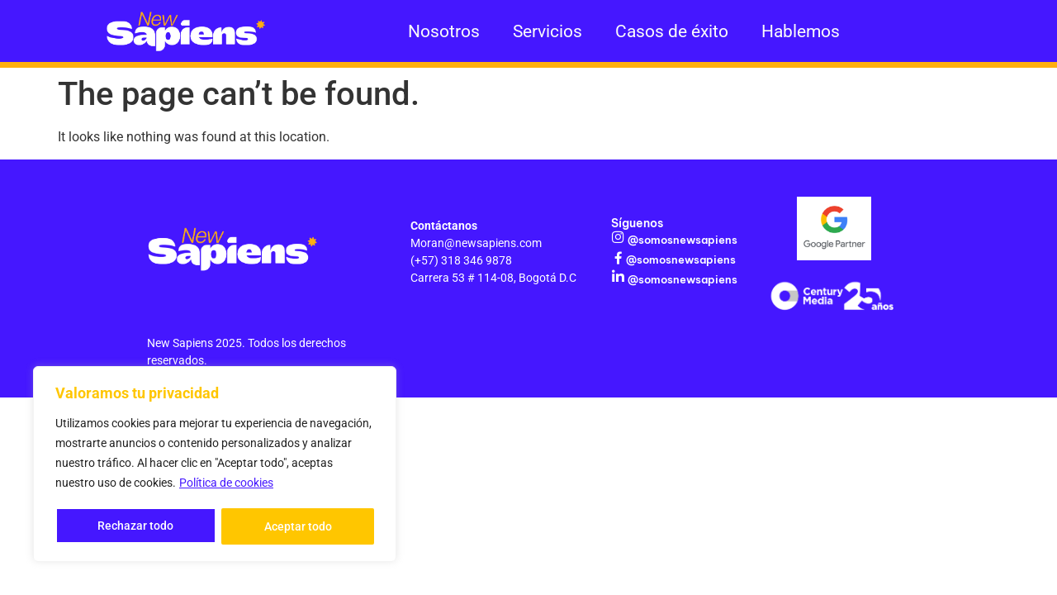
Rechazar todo (135, 526)
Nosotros (444, 31)
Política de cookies (226, 485)
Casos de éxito (671, 31)
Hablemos (800, 31)
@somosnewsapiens (681, 239)
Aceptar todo (298, 526)
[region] (214, 465)
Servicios (547, 31)
